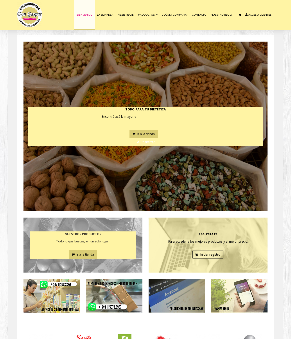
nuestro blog (221, 14)
